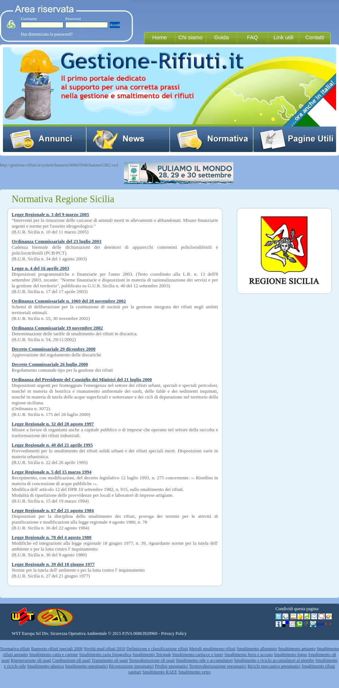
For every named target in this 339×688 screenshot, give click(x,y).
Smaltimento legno (290, 654)
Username (29, 18)
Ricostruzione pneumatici (131, 666)
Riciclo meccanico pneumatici (274, 666)
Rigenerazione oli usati (31, 660)
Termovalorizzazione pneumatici (217, 666)
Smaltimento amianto (296, 648)
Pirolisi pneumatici (171, 666)
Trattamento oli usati (109, 660)
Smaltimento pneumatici (86, 666)
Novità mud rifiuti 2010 (104, 648)
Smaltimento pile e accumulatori (204, 660)
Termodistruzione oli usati (152, 660)
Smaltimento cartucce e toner (197, 654)
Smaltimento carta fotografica (105, 654)
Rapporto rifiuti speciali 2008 (57, 648)
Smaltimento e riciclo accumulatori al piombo (274, 660)
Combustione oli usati (71, 660)
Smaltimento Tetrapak (151, 654)
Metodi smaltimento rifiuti (212, 648)
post (324, 624)
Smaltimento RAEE (159, 672)
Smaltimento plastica (45, 666)
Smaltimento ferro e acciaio (248, 654)
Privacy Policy (174, 633)
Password (73, 18)
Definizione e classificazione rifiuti (157, 648)
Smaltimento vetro (194, 672)
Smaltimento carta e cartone (53, 654)
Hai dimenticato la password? (47, 34)
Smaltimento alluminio (257, 648)
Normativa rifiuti (15, 648)
